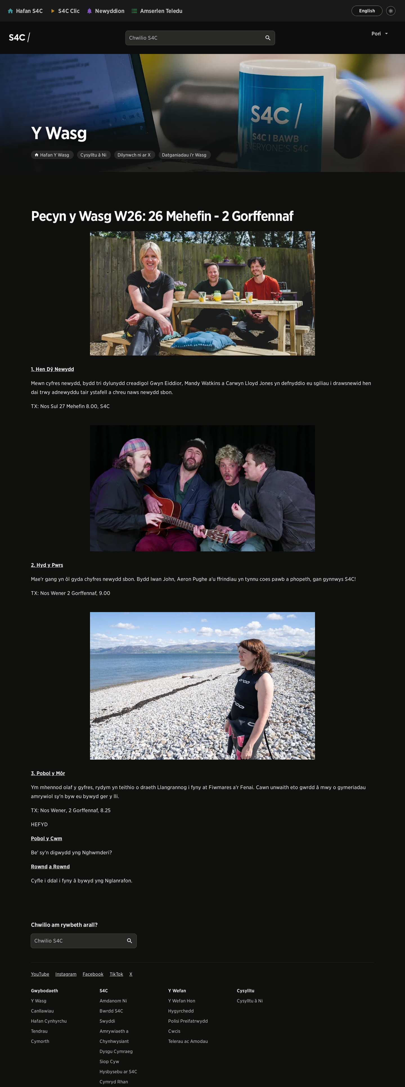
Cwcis (174, 1031)
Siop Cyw (109, 1061)
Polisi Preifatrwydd (188, 1021)
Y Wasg (38, 1001)
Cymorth (40, 1041)
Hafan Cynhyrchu (49, 1021)
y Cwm (54, 838)
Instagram (65, 974)
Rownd (39, 866)
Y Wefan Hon (181, 1001)
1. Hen (39, 369)
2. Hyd (39, 565)
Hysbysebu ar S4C (118, 1071)
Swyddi (107, 1021)
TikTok (116, 974)
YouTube (40, 974)
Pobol (38, 838)
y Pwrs (55, 565)
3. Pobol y (43, 773)
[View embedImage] (202, 293)
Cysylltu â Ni (250, 1001)
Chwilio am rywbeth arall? (64, 924)
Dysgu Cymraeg (116, 1051)
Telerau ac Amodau (188, 1041)
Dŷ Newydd (60, 369)
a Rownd (59, 866)
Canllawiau (42, 1011)
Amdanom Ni (113, 1001)
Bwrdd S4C (111, 1011)
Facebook (93, 974)
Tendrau (39, 1031)
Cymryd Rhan (114, 1081)
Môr (60, 773)
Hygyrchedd (181, 1011)
